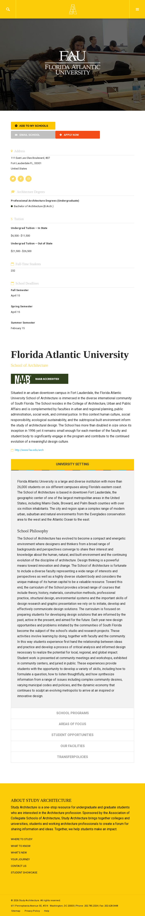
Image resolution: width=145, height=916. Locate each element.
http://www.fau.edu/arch (29, 450)
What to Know (21, 846)
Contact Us (18, 865)
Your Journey (20, 859)
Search (8, 9)
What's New (19, 852)
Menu (137, 9)
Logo (72, 9)
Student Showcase (24, 872)
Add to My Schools (33, 125)
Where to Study (21, 839)
